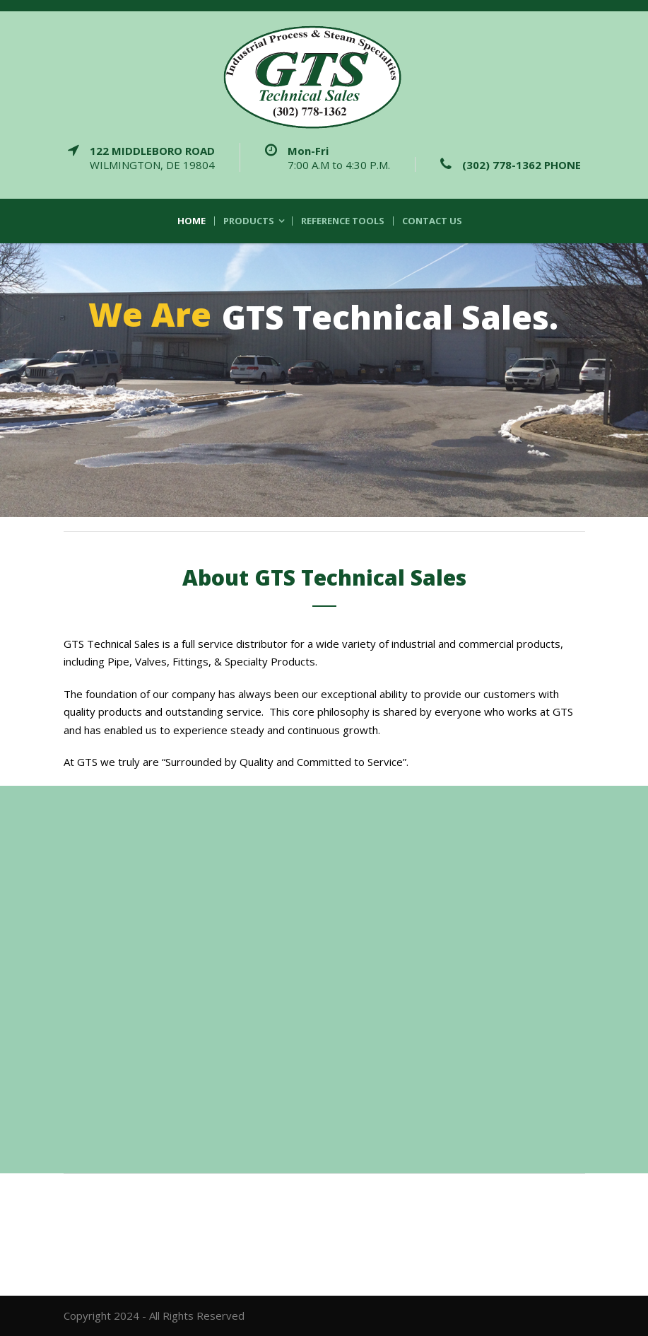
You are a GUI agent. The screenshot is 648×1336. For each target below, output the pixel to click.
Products (248, 221)
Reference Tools (342, 221)
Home (191, 221)
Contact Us (432, 221)
